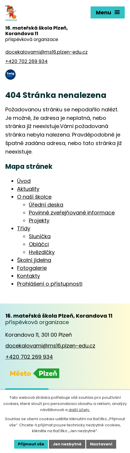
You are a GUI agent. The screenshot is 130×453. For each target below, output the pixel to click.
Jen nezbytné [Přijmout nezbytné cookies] (67, 444)
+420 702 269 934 (29, 356)
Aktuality (28, 189)
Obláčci (39, 244)
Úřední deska (46, 204)
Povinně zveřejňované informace (72, 212)
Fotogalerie (32, 268)
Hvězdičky (42, 252)
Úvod (24, 181)
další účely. (79, 410)
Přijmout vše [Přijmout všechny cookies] (31, 444)
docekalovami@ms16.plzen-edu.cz (50, 345)
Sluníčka (40, 236)
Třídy (23, 228)
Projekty (39, 220)
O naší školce (34, 196)
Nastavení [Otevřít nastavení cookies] (101, 444)
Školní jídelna (34, 260)
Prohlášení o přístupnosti (49, 283)
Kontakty (28, 276)
